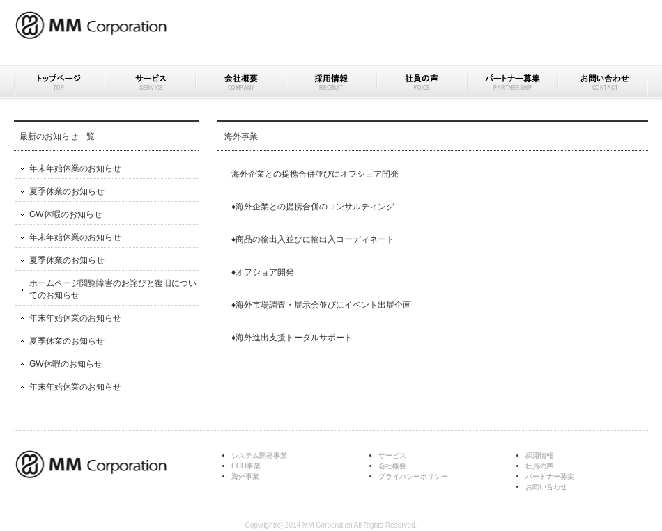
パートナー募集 (512, 82)
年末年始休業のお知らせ (75, 168)
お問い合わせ (602, 82)
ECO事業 (246, 466)
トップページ (59, 82)
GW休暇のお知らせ (65, 214)
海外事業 (245, 476)
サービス (150, 82)
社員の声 (421, 82)
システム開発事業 (259, 455)
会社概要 (240, 82)
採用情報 (331, 82)
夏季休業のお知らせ (67, 191)
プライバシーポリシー (413, 476)
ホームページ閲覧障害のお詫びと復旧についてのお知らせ (113, 289)
